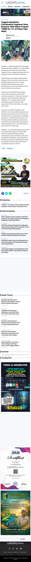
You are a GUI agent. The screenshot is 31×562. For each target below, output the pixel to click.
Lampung (4, 319)
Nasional (10, 6)
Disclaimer (15, 552)
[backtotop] (15, 556)
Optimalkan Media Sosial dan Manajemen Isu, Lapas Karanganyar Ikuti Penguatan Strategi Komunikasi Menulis (14, 242)
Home (2, 19)
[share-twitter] (6, 193)
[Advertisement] (15, 274)
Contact (10, 552)
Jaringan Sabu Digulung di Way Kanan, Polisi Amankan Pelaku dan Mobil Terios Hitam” (14, 234)
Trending (3, 6)
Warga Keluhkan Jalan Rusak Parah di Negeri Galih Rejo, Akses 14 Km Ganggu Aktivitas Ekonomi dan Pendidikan (10, 343)
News (3, 148)
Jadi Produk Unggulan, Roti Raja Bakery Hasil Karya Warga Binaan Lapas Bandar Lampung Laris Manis (14, 250)
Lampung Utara (26, 6)
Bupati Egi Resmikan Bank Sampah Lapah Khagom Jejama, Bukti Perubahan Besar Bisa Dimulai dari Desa (10, 301)
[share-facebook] (2, 193)
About (5, 552)
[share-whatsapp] (10, 193)
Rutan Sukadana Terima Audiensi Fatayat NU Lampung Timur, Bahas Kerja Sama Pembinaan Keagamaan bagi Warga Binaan (15, 218)
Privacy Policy (23, 552)
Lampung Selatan (7, 298)
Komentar (26, 193)
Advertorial (17, 6)
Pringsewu (10, 148)
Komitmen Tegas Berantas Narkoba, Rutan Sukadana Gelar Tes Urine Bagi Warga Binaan (10, 322)
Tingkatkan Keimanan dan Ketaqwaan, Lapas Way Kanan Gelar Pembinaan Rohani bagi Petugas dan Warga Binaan (10, 312)
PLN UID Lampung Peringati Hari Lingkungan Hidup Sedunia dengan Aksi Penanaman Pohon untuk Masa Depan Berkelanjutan (15, 226)
